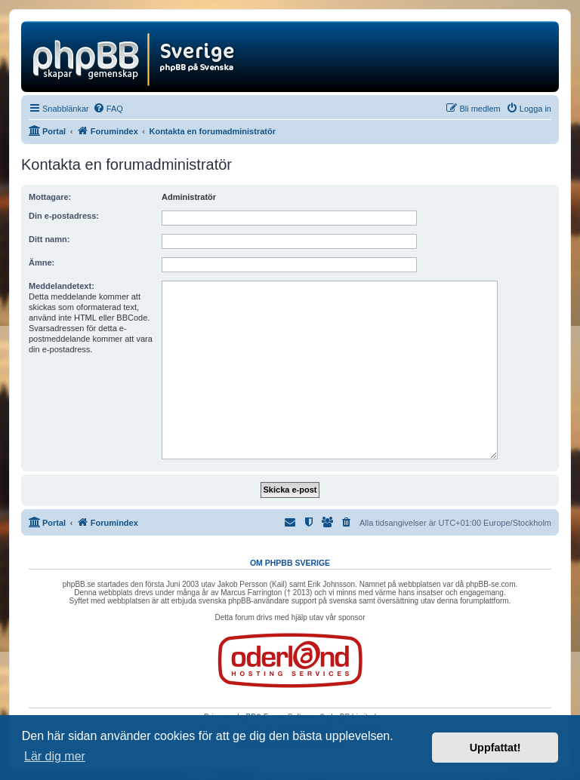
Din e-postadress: (64, 215)
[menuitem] (108, 109)
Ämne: (41, 262)
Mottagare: (50, 196)
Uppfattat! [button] (495, 748)
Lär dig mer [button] (54, 756)
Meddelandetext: (61, 285)
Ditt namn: (49, 239)
